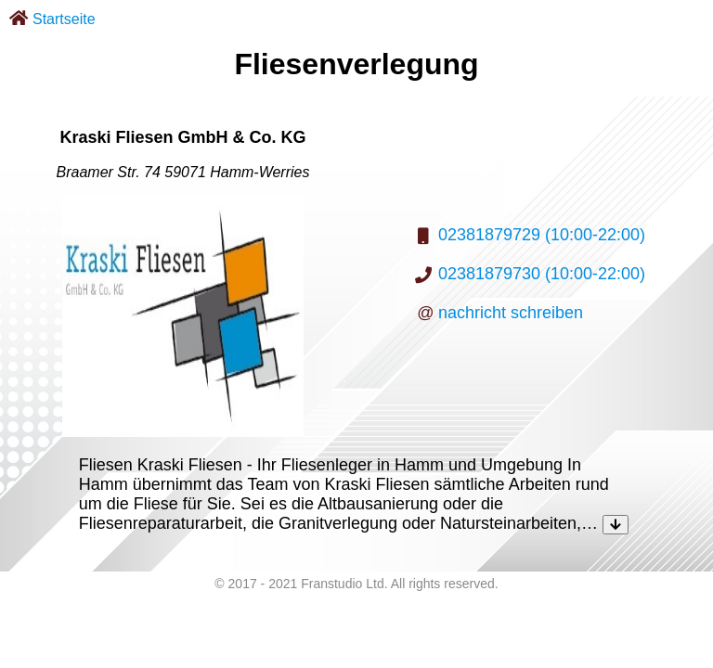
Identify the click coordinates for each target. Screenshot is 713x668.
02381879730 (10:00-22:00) (541, 273)
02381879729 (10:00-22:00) (541, 234)
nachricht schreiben (510, 312)
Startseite (64, 19)
